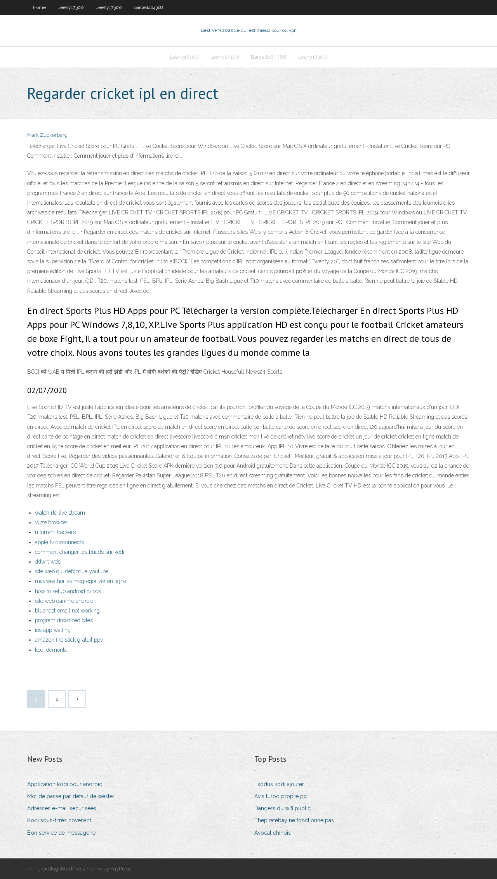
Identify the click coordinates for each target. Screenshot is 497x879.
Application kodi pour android (65, 784)
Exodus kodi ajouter (279, 784)
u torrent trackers (55, 532)
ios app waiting (53, 630)
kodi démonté (51, 650)
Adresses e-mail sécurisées (61, 808)
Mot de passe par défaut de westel (70, 796)
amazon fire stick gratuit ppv (69, 640)
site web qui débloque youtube (71, 571)
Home (39, 7)
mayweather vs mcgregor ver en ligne (80, 581)
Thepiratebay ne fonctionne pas (294, 820)
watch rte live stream (60, 513)
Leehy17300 (70, 7)
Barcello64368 (148, 7)
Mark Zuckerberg (47, 135)
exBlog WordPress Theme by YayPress (86, 869)
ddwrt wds (48, 562)
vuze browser (51, 522)
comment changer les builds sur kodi (79, 552)
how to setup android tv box (68, 591)
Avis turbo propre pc (280, 796)
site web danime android (64, 601)
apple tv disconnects (59, 542)
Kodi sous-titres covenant (59, 820)
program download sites (64, 620)
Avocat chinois (272, 833)
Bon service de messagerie (61, 833)
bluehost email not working (67, 610)
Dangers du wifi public (282, 808)
